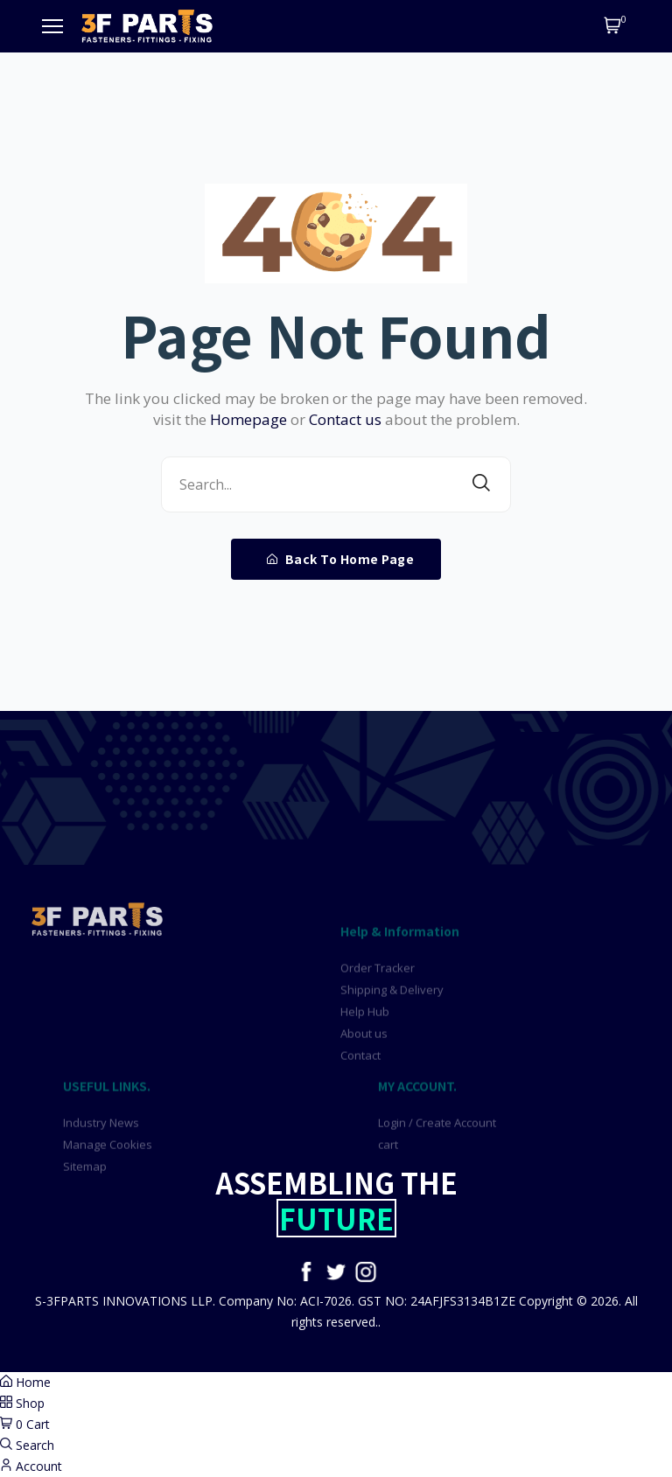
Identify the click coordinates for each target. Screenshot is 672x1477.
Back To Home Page (341, 559)
